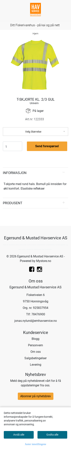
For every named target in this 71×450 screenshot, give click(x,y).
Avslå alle (18, 434)
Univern (34, 103)
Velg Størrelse (33, 131)
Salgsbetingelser (35, 358)
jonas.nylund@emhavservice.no (35, 321)
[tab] (35, 173)
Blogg (35, 339)
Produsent (12, 203)
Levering (35, 364)
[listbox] (35, 131)
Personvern (35, 345)
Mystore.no (43, 261)
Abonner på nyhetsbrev (35, 396)
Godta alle (52, 434)
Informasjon (15, 173)
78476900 (38, 314)
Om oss (35, 352)
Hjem (35, 33)
